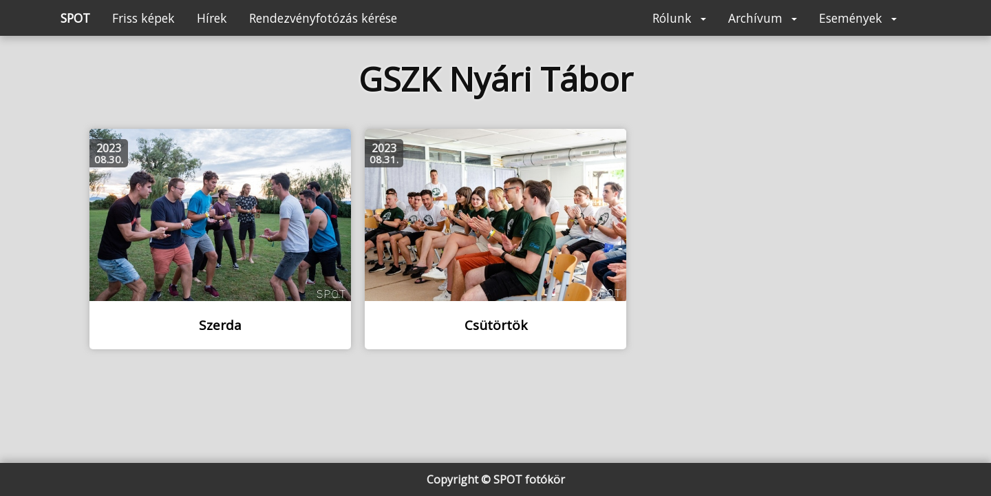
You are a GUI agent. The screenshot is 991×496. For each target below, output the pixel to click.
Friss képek (143, 18)
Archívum (762, 18)
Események (858, 18)
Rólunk (679, 18)
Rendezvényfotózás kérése (323, 18)
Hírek (212, 18)
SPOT (75, 18)
